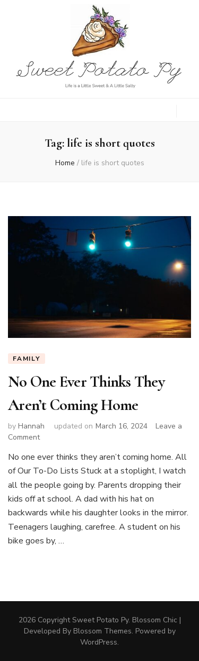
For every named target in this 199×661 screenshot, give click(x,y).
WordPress (98, 642)
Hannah (31, 426)
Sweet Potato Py (100, 620)
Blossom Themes (102, 631)
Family (26, 358)
